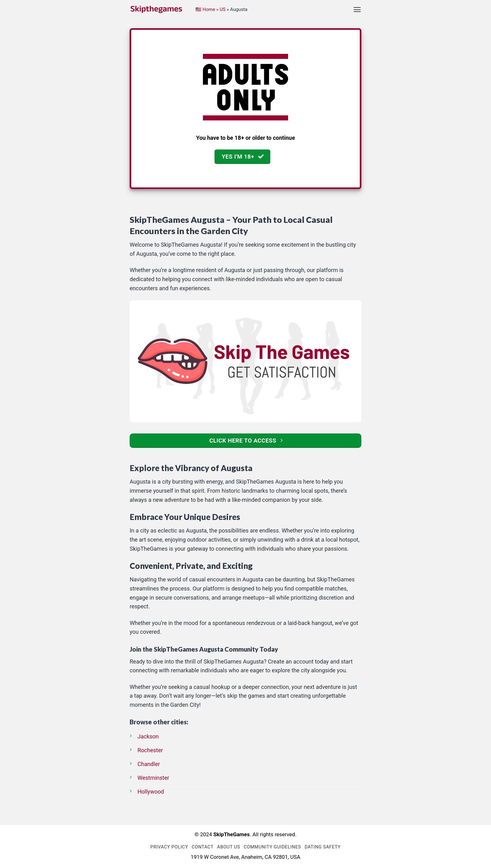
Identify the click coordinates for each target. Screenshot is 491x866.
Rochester (150, 750)
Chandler (148, 764)
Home (209, 9)
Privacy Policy (169, 847)
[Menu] (357, 9)
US (223, 9)
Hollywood (150, 791)
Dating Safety (323, 847)
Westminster (153, 777)
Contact (203, 847)
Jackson (148, 736)
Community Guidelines (272, 847)
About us (228, 847)
